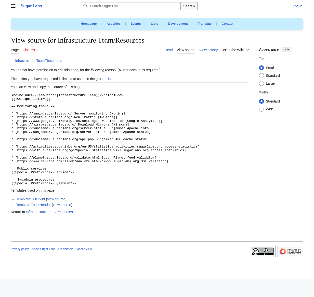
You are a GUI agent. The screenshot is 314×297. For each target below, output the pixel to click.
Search (189, 6)
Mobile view (84, 267)
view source (56, 217)
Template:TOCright (30, 217)
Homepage (89, 23)
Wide (270, 109)
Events (136, 23)
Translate (205, 23)
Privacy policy (20, 267)
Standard (273, 76)
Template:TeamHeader (33, 223)
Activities (114, 23)
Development (178, 23)
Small (270, 68)
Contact (227, 23)
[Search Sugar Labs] (131, 6)
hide (286, 49)
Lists (154, 23)
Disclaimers (65, 267)
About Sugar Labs (43, 267)
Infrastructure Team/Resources (38, 61)
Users (111, 79)
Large (270, 84)
